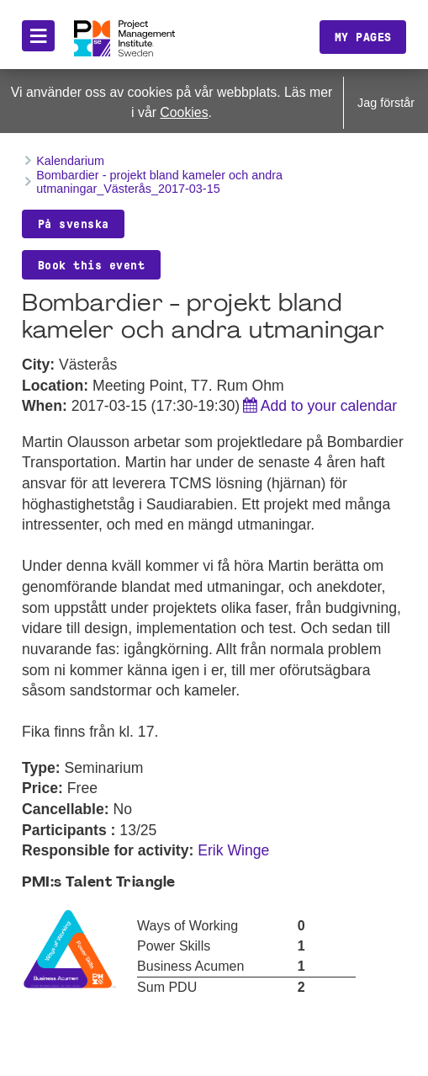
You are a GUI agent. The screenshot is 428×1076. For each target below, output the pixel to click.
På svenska (73, 224)
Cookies (184, 112)
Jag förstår (386, 102)
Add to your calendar (329, 405)
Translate (230, 48)
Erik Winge (233, 850)
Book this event (91, 265)
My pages (363, 37)
